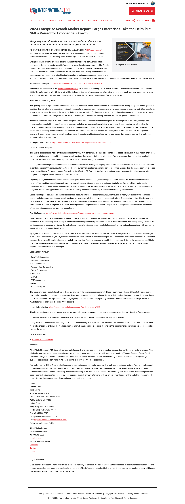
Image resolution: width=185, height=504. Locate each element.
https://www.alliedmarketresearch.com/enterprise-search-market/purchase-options (80, 213)
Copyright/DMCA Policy (114, 494)
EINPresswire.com (93, 50)
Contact (92, 20)
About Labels (75, 20)
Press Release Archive (54, 494)
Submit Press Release (74, 494)
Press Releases (56, 20)
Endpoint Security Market (42, 339)
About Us (106, 20)
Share (130, 20)
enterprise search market (68, 89)
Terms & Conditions (94, 494)
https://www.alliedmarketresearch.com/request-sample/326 (77, 83)
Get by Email (146, 20)
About (39, 494)
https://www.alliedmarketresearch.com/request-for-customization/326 (81, 142)
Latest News (37, 20)
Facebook (34, 445)
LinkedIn (33, 451)
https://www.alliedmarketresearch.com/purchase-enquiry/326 (74, 307)
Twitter (33, 448)
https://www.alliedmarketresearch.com (50, 420)
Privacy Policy (133, 494)
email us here (35, 438)
